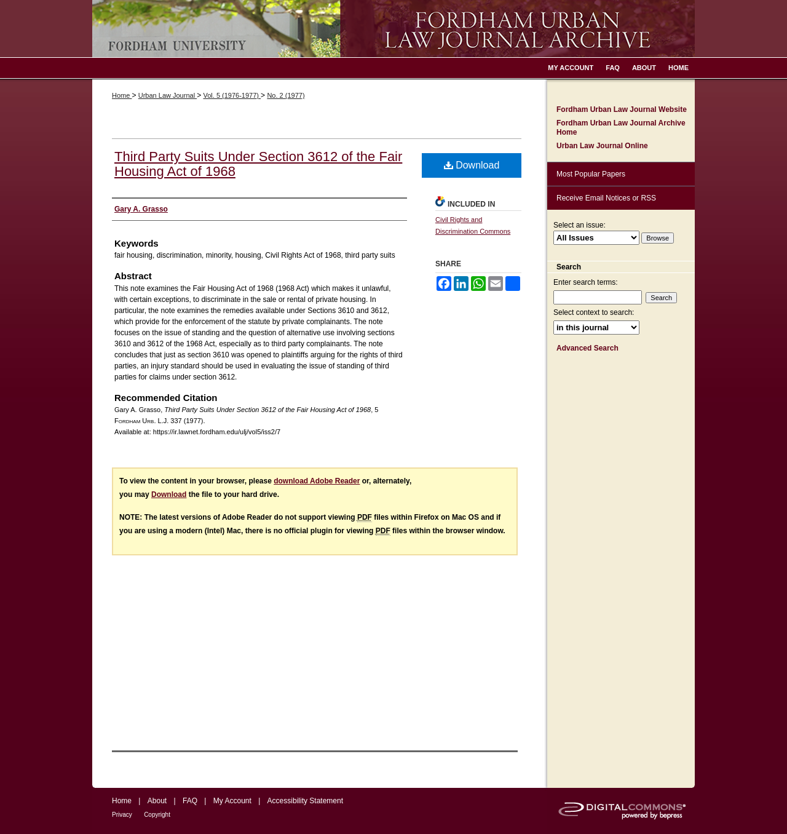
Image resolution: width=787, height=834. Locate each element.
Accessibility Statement (305, 800)
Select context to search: (593, 312)
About (157, 800)
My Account (232, 800)
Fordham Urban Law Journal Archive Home (621, 127)
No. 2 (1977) (285, 95)
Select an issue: (579, 225)
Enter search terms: (585, 282)
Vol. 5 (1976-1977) (232, 95)
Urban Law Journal (167, 95)
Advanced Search (587, 348)
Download (472, 165)
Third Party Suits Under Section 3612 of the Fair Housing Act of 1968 (258, 164)
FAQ (190, 800)
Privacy (122, 814)
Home (122, 95)
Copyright (157, 814)
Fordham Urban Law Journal (393, 28)
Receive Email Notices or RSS (606, 198)
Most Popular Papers (590, 174)
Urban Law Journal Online (602, 145)
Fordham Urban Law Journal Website (621, 109)
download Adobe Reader (317, 481)
